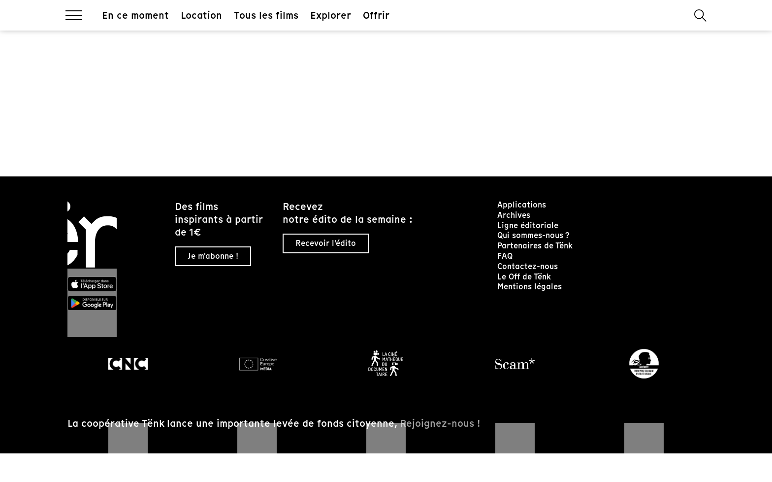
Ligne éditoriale (527, 225)
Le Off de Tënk (524, 276)
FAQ (505, 256)
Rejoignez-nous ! (440, 423)
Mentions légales (529, 286)
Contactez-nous (527, 266)
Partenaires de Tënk (535, 245)
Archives (513, 215)
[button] (700, 15)
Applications (521, 204)
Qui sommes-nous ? (533, 235)
